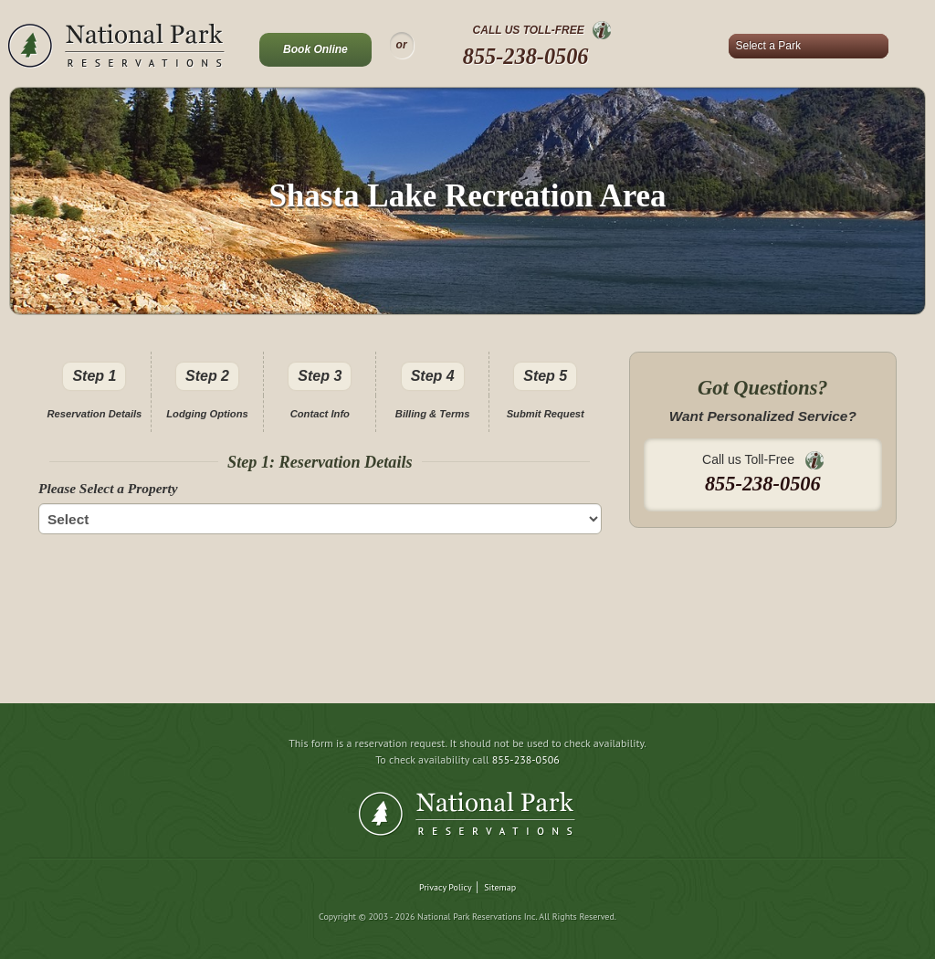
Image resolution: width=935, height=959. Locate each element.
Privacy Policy (445, 887)
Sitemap (500, 887)
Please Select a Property (108, 488)
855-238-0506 (526, 56)
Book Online (315, 49)
